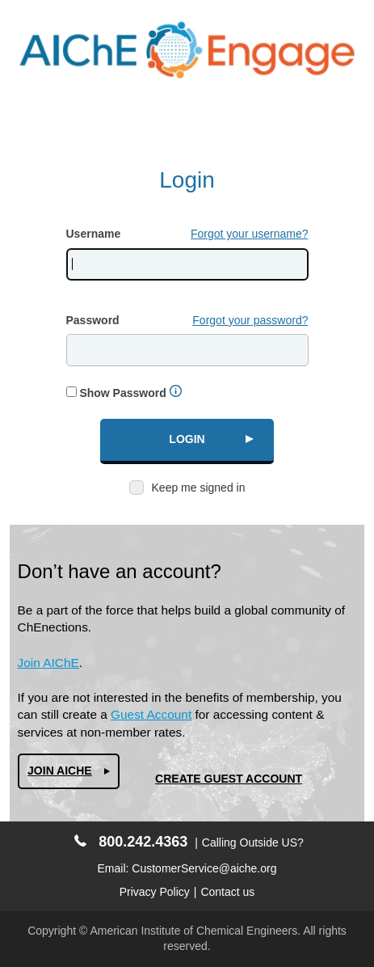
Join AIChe (59, 770)
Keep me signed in (199, 487)
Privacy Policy (155, 891)
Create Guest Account (228, 778)
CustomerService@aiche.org (204, 868)
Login (186, 439)
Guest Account (151, 714)
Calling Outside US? (253, 842)
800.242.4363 (130, 842)
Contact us (227, 891)
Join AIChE (48, 662)
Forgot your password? (250, 320)
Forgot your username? (250, 233)
